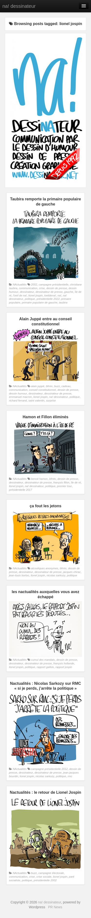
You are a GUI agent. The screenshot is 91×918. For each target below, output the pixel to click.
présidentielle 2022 (47, 298)
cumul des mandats (43, 659)
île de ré (76, 482)
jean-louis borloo (19, 575)
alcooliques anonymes (44, 568)
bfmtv (49, 386)
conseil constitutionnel (42, 389)
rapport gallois (45, 667)
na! (59, 295)
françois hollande (63, 663)
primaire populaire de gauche (40, 302)
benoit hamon (39, 478)
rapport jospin (63, 667)
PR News (55, 907)
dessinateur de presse (49, 291)
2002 (34, 284)
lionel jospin (35, 295)
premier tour (64, 486)
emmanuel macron (20, 396)
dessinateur (27, 291)
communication (28, 288)
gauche (68, 291)
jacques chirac (72, 571)
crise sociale (43, 876)
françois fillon (61, 482)
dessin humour (18, 393)
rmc (70, 776)
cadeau (65, 386)
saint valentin (36, 400)
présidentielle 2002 (45, 880)
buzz (57, 386)
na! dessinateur (19, 6)
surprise (51, 400)
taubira (63, 302)
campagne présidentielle (53, 284)
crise (42, 288)
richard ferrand (18, 400)
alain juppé (37, 386)
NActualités (19, 284)
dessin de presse (56, 288)
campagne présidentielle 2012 (49, 768)
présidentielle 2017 (20, 489)
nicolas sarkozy (56, 575)
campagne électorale (51, 873)
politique (30, 298)
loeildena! (50, 295)
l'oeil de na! (20, 295)
